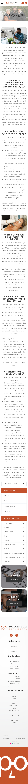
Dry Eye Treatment (14, 668)
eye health (7, 540)
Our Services (7, 501)
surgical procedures (10, 544)
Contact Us (7, 511)
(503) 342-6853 (16, 681)
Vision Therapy (14, 666)
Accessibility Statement (7, 738)
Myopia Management (14, 663)
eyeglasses (7, 536)
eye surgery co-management (13, 553)
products (6, 549)
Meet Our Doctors (9, 506)
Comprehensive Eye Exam (14, 659)
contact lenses (8, 531)
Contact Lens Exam (14, 661)
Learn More (14, 580)
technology (7, 561)
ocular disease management (12, 557)
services (6, 527)
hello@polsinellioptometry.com (14, 686)
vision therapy (8, 523)
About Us (6, 495)
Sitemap (24, 738)
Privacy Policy (17, 738)
